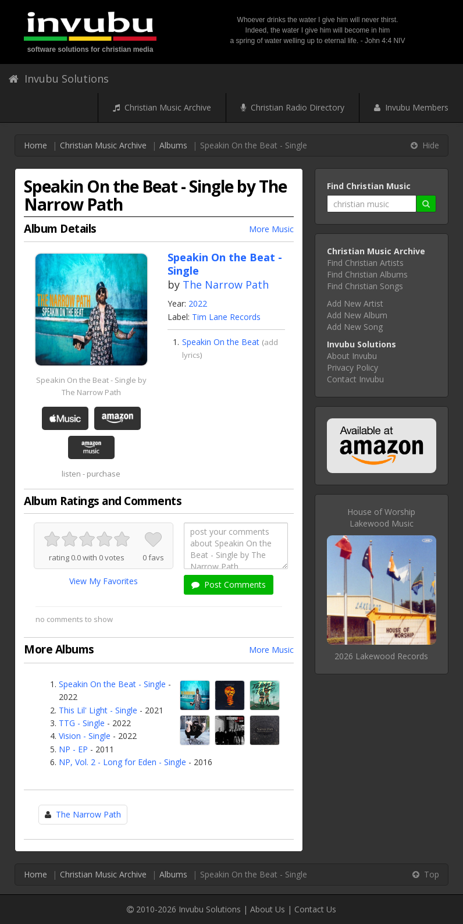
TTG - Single (82, 722)
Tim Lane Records (226, 316)
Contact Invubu (355, 379)
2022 (197, 303)
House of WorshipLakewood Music (381, 517)
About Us (267, 909)
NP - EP (73, 749)
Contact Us (315, 909)
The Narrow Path (226, 285)
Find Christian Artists (365, 262)
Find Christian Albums (367, 274)
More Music (271, 228)
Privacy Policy (352, 367)
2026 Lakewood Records (381, 656)
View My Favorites (103, 581)
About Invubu (352, 355)
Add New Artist (355, 303)
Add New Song (355, 326)
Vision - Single (85, 735)
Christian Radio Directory (292, 107)
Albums (173, 145)
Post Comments (228, 584)
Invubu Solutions (59, 79)
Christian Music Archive (162, 107)
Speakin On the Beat (220, 341)
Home (35, 145)
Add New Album (357, 315)
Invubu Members (411, 107)
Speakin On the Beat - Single (112, 684)
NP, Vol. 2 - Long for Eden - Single (122, 761)
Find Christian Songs (365, 286)
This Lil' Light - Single (98, 710)
